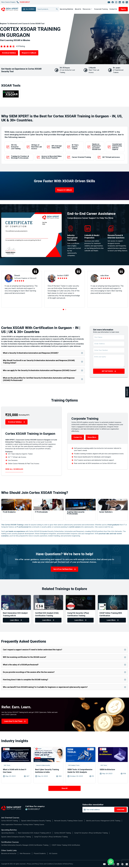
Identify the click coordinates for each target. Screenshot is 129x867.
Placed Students (40, 853)
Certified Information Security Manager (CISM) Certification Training (24, 845)
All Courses (53, 853)
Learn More (14, 620)
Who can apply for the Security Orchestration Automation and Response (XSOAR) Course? (39, 370)
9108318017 (25, 2)
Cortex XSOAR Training (9, 821)
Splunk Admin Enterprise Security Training (36, 821)
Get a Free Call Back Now (62, 569)
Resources (87, 9)
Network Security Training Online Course (68, 821)
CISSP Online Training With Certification (66, 845)
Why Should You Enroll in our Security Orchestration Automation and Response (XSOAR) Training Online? (39, 361)
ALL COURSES (28, 9)
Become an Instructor (8, 853)
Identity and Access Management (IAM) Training (103, 821)
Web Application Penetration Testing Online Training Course (22, 824)
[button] (63, 309)
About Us (78, 9)
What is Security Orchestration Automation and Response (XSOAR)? (30, 353)
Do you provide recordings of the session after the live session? (28, 672)
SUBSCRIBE (120, 809)
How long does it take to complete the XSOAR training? (25, 680)
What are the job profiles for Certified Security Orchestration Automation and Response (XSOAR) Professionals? (38, 379)
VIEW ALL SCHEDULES (14, 469)
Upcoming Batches (66, 9)
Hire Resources (25, 853)
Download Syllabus (9, 53)
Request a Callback (29, 53)
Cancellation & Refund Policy (63, 864)
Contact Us (113, 9)
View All (64, 788)
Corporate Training (101, 9)
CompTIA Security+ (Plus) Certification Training (91, 833)
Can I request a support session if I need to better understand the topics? (32, 650)
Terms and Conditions (46, 864)
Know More (92, 437)
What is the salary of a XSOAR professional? (20, 665)
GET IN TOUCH (107, 371)
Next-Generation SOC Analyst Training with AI (34, 833)
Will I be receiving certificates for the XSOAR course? (24, 657)
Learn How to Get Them (13, 721)
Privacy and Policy (32, 864)
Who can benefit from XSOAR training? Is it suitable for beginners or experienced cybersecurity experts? (45, 687)
